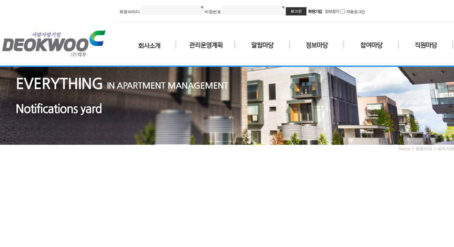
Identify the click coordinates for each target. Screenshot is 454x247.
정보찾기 (332, 11)
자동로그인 (355, 11)
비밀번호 (213, 11)
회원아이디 (129, 11)
